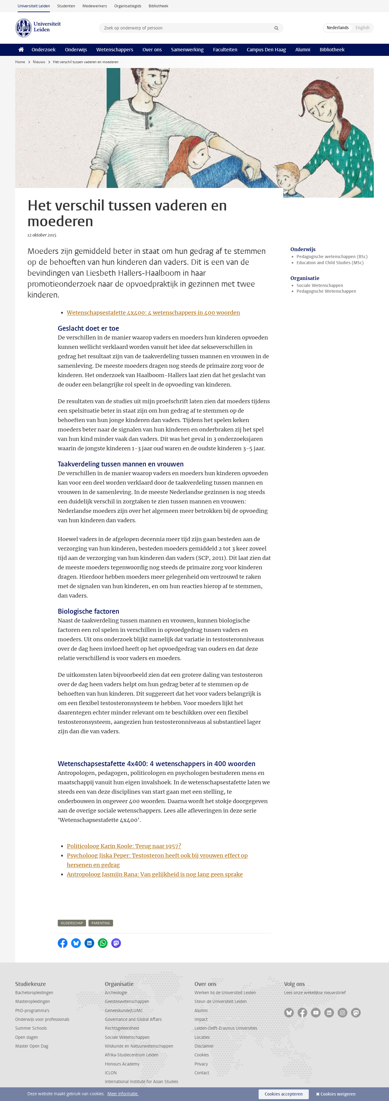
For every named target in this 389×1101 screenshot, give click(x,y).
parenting (100, 923)
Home (20, 62)
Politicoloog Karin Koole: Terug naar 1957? (124, 846)
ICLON (111, 1073)
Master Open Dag (31, 1046)
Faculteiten (225, 49)
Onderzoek (44, 49)
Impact (201, 1019)
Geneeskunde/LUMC (124, 1011)
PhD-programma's (32, 1011)
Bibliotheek (158, 6)
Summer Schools (31, 1028)
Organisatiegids (127, 6)
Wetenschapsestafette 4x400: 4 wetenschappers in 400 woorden (153, 312)
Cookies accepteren (284, 1094)
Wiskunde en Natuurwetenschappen (139, 1046)
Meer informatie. (123, 1094)
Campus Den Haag (266, 49)
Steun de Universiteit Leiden (220, 1001)
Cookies (201, 1055)
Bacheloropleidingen (34, 993)
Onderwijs (76, 49)
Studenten (66, 6)
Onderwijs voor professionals (42, 1019)
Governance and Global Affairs (133, 1019)
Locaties (202, 1037)
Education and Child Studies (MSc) (330, 263)
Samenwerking (187, 49)
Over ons (152, 49)
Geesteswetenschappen (127, 1001)
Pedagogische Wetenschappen (326, 291)
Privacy (201, 1064)
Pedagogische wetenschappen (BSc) (332, 257)
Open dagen (26, 1037)
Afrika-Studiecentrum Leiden (131, 1055)
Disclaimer (204, 1046)
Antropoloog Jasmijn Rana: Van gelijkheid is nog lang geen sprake (155, 874)
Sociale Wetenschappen (320, 285)
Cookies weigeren (338, 1094)
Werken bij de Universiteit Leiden (225, 993)
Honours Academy (122, 1064)
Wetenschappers (114, 49)
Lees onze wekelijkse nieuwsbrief (315, 993)
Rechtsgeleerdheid (122, 1028)
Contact (201, 1073)
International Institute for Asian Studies (141, 1082)
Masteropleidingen (32, 1001)
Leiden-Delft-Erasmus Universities (225, 1028)
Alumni (302, 49)
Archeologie (116, 993)
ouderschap (72, 923)
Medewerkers (94, 6)
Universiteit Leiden (34, 6)
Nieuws (39, 62)
